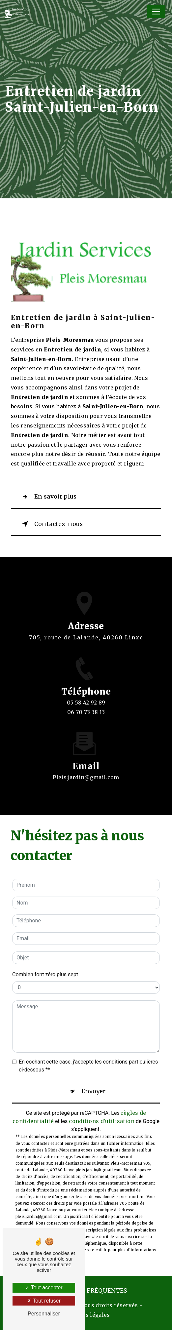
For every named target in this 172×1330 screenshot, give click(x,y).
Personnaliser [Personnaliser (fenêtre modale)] (44, 1313)
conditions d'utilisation (101, 1121)
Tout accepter (43, 1287)
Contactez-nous (51, 524)
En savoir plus (47, 497)
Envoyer (93, 1091)
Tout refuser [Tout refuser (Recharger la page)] (44, 1301)
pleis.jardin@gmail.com (86, 769)
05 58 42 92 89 (86, 710)
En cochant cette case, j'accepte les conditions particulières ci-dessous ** (88, 1066)
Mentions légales (86, 1314)
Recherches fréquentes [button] (85, 1290)
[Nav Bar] (156, 11)
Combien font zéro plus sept (45, 974)
